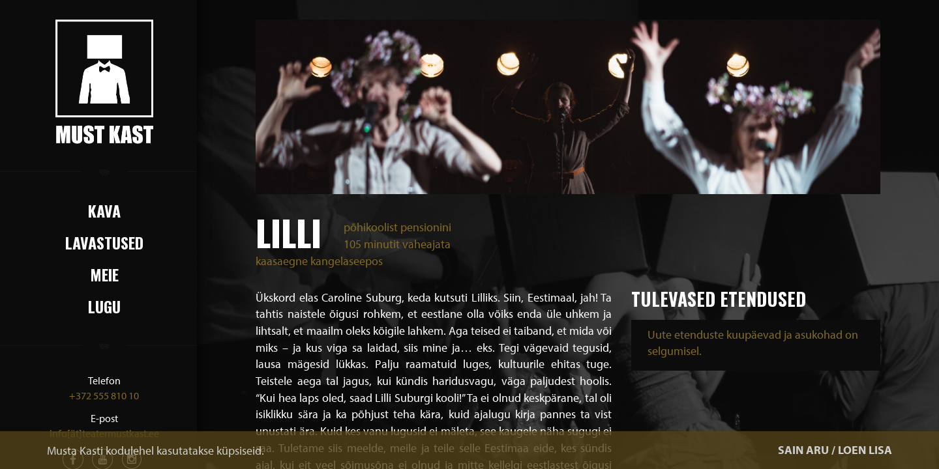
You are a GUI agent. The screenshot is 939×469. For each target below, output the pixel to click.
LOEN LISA (865, 449)
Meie (104, 274)
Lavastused (104, 242)
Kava (104, 210)
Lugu (104, 306)
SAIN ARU (803, 449)
